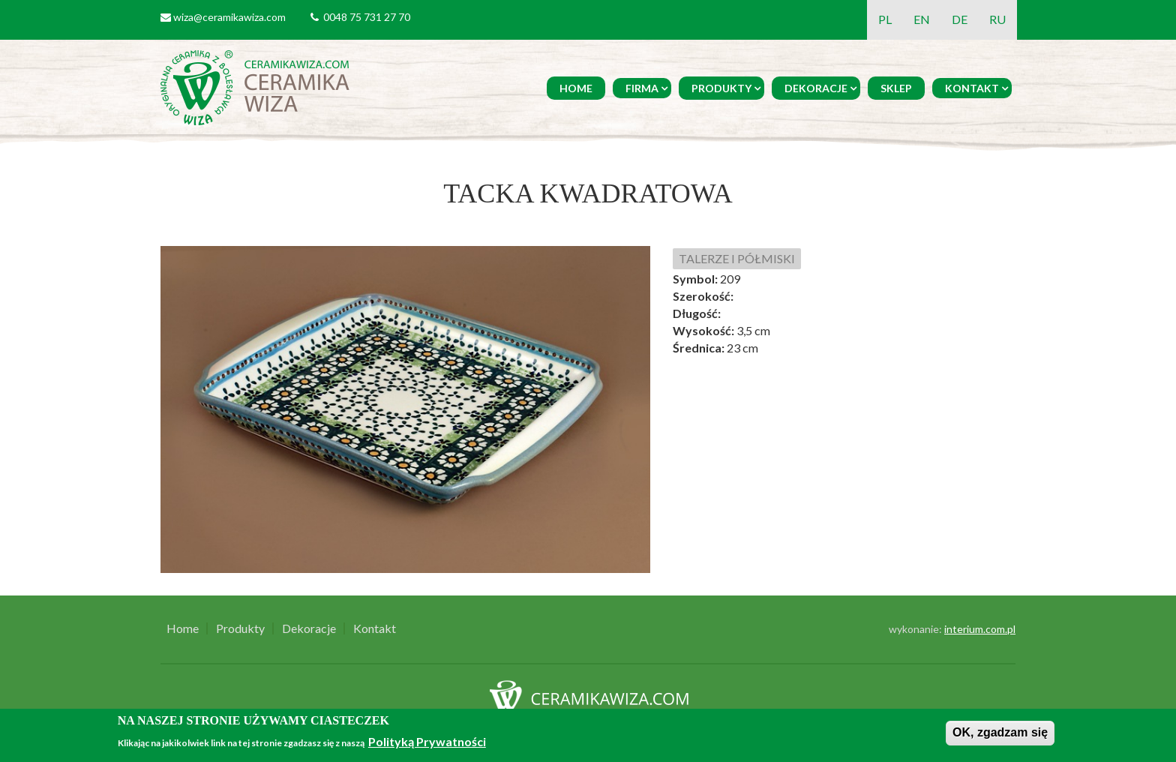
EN (922, 19)
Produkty (722, 88)
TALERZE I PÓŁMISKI (737, 258)
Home (576, 88)
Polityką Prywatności (427, 741)
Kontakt (972, 88)
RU (997, 19)
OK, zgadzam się (1000, 732)
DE (960, 19)
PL (885, 19)
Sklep (896, 88)
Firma (642, 88)
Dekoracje (816, 88)
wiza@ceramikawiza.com (229, 16)
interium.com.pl (980, 628)
